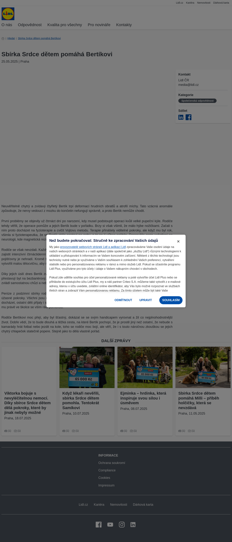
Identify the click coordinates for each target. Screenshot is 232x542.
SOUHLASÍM (171, 300)
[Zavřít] (178, 241)
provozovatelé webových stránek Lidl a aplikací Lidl (93, 246)
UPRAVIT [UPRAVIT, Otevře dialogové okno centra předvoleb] (145, 300)
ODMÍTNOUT (123, 300)
